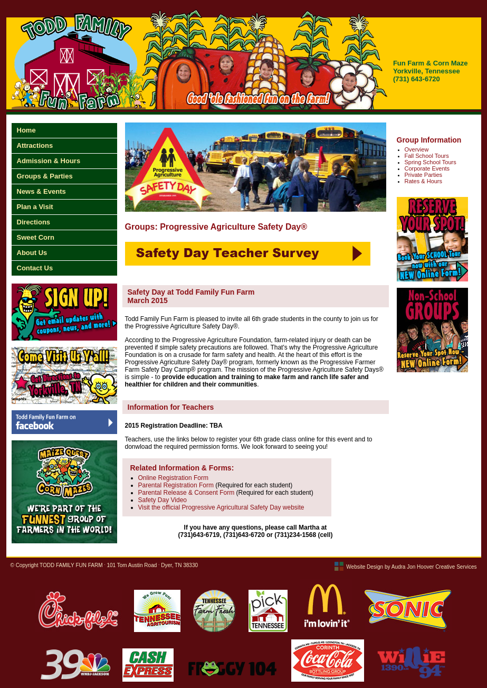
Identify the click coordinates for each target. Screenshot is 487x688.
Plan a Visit (35, 207)
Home (26, 130)
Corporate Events (427, 168)
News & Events (41, 191)
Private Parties (424, 175)
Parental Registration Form (176, 485)
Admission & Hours (49, 161)
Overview (417, 149)
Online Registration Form (173, 478)
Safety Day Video (162, 500)
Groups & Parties (45, 176)
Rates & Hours (424, 181)
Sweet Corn (36, 237)
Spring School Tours (430, 162)
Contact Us (35, 268)
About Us (32, 253)
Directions (34, 222)
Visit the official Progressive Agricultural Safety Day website (221, 507)
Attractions (35, 145)
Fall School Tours (427, 156)
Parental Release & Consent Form (186, 492)
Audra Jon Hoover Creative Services (434, 567)
